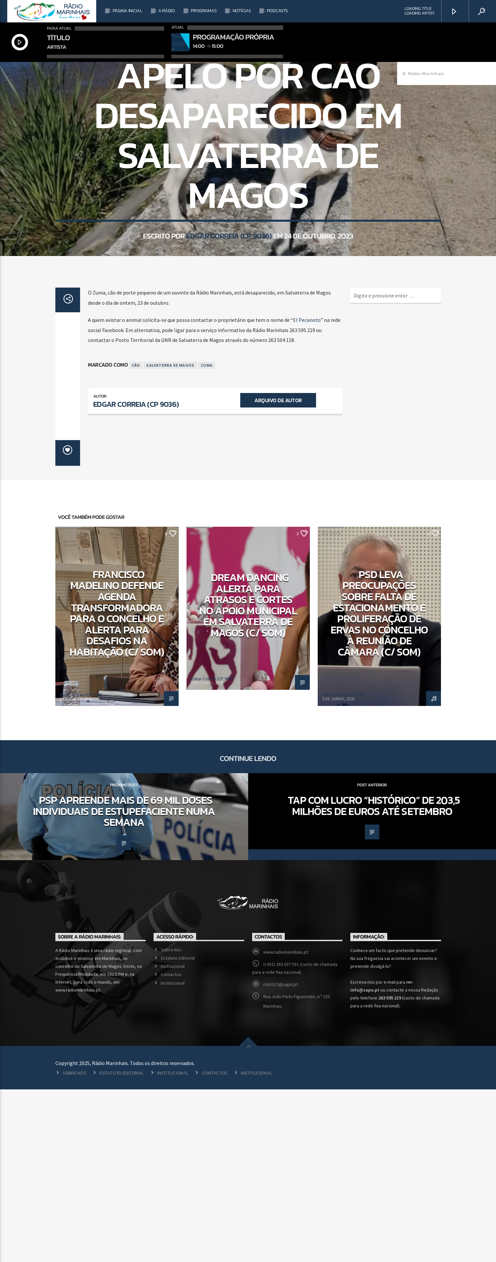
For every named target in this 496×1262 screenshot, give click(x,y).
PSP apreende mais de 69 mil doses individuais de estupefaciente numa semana (124, 984)
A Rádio (166, 10)
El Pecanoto (307, 492)
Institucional (173, 1139)
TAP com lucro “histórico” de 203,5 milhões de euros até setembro (374, 978)
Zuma (207, 537)
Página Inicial (127, 10)
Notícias (242, 10)
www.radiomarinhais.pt (285, 1125)
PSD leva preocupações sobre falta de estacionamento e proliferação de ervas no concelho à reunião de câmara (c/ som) (379, 785)
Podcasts (277, 10)
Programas (204, 10)
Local (248, 151)
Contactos (171, 1147)
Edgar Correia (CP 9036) (229, 342)
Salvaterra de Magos (170, 537)
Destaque (69, 706)
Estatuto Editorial (178, 1131)
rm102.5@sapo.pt (280, 1157)
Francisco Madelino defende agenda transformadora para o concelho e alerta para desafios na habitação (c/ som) (117, 785)
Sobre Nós (171, 1122)
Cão (136, 537)
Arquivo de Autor (278, 573)
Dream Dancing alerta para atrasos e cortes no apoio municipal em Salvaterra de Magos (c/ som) (248, 777)
